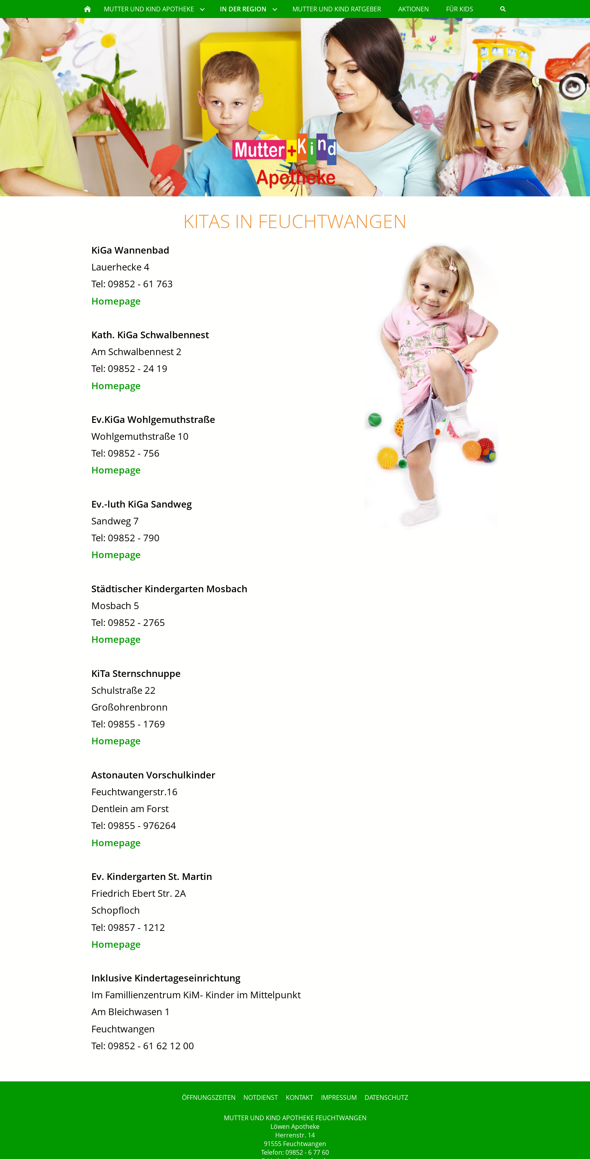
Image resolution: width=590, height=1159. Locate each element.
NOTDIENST (260, 1097)
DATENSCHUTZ (386, 1097)
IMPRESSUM (339, 1097)
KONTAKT (299, 1097)
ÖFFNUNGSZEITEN (209, 1097)
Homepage (116, 300)
